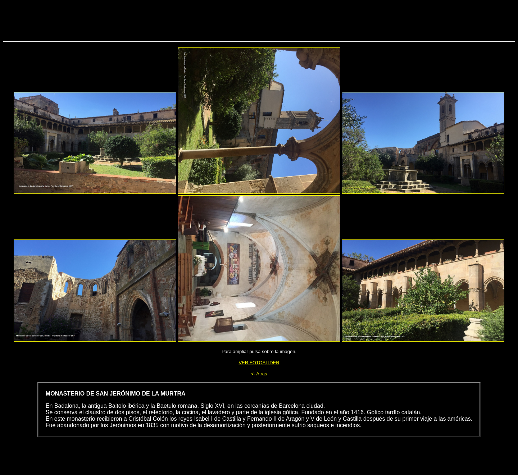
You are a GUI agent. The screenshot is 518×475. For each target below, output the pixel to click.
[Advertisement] (259, 19)
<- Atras (259, 373)
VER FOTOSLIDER (258, 362)
